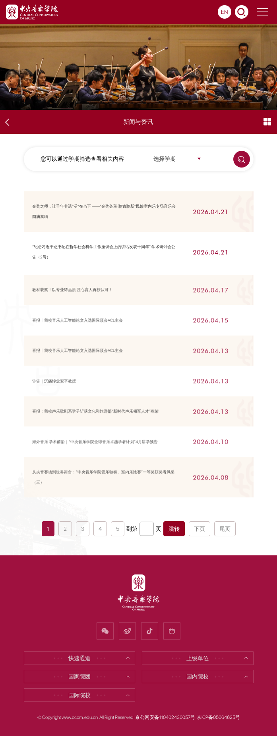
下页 (199, 529)
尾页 (225, 529)
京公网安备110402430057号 (165, 717)
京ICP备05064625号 (218, 717)
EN (224, 12)
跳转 (174, 529)
